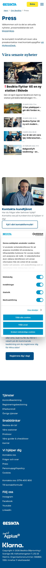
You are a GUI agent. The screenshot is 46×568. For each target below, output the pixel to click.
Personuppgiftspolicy (13, 468)
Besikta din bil (9, 425)
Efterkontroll (8, 409)
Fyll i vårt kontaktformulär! (20, 224)
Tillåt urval (23, 325)
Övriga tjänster (10, 413)
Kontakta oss (9, 455)
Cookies (6, 473)
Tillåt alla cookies (23, 317)
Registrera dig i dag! (20, 356)
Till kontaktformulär (12, 485)
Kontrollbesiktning (11, 400)
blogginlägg (8, 31)
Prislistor (7, 434)
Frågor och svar (10, 459)
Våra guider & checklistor (15, 438)
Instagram (7, 496)
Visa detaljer (32, 310)
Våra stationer (9, 430)
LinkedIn (6, 510)
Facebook (7, 501)
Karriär (6, 443)
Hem (6, 10)
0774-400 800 (24, 480)
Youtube (6, 505)
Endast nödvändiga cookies (23, 332)
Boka (32, 4)
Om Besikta (16, 10)
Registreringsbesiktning (14, 404)
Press (5, 464)
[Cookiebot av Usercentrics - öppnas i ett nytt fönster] (32, 234)
